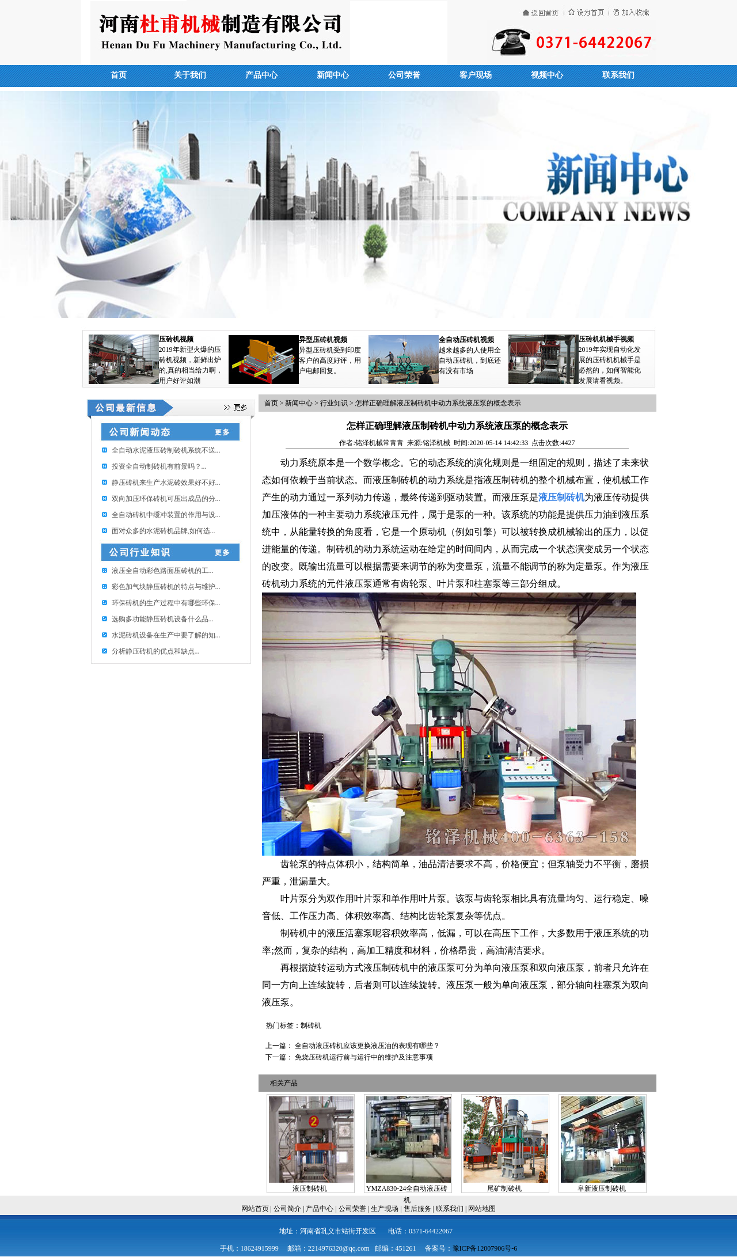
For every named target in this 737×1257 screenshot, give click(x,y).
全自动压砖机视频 (466, 340)
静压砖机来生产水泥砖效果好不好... (166, 483)
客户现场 (475, 75)
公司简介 (287, 1209)
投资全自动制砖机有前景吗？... (159, 466)
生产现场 (384, 1209)
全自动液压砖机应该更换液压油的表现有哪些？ (367, 1046)
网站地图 (482, 1209)
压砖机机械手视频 (606, 339)
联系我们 (618, 75)
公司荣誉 (404, 75)
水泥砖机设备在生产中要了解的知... (166, 635)
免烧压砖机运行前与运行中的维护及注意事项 (364, 1057)
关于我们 (190, 75)
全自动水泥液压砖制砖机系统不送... (166, 450)
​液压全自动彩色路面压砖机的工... (163, 571)
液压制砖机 (309, 1188)
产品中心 (261, 75)
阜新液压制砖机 (602, 1188)
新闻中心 (333, 75)
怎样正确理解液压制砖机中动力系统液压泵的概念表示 (438, 403)
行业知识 (334, 403)
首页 (119, 75)
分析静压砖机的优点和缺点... (156, 651)
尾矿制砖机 (504, 1188)
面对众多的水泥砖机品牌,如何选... (163, 531)
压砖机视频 (176, 339)
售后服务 (417, 1209)
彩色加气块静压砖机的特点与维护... (166, 587)
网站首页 (255, 1209)
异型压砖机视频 (323, 340)
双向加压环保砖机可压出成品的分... (166, 499)
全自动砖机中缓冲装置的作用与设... (166, 515)
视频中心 (547, 75)
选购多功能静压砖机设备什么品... (163, 619)
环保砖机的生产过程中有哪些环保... (166, 603)
